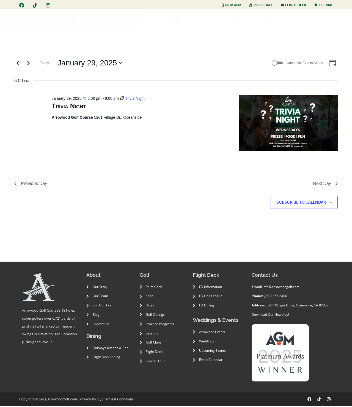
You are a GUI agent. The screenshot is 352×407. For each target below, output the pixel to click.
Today (44, 63)
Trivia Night (69, 107)
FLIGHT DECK (108, 20)
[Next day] (28, 63)
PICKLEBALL (270, 20)
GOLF (74, 20)
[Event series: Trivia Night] (132, 99)
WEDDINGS (236, 20)
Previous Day (30, 184)
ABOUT (46, 20)
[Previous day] (17, 63)
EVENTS (207, 20)
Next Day (325, 184)
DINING (143, 20)
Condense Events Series (303, 63)
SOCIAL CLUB (306, 20)
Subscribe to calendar (301, 203)
